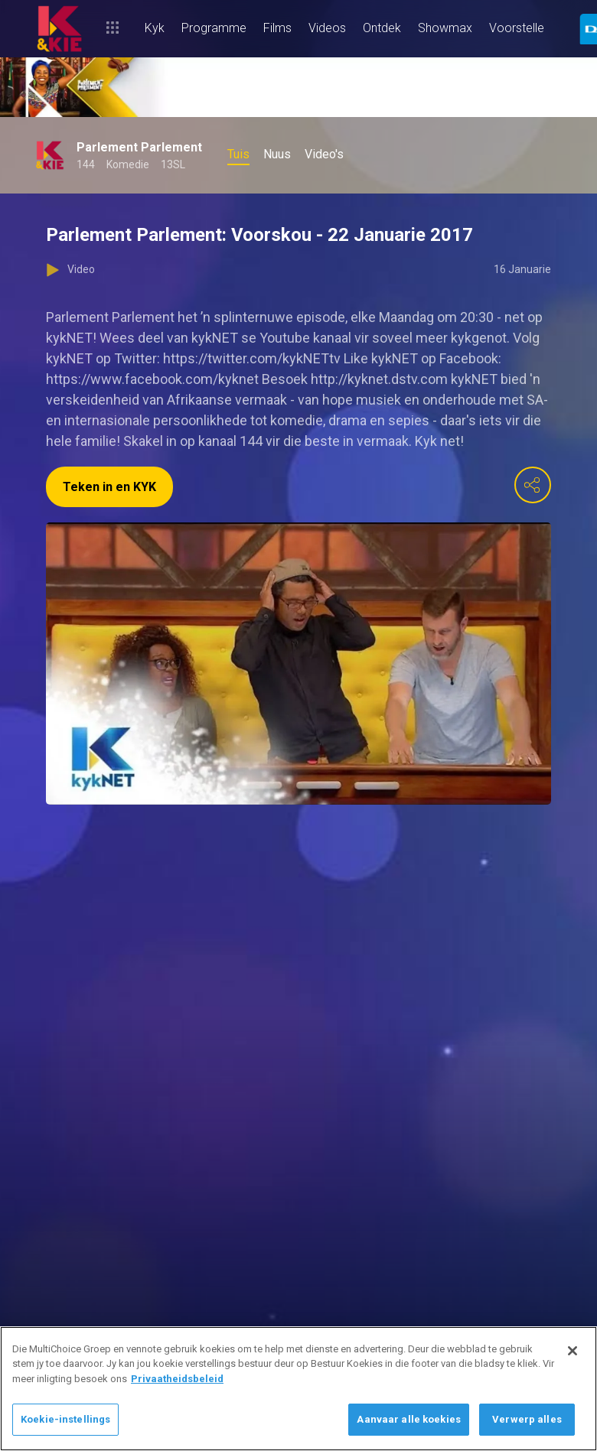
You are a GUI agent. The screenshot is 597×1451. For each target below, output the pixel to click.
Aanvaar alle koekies (409, 1419)
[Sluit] (572, 1351)
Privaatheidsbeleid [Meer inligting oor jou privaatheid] (177, 1378)
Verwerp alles (527, 1419)
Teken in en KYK (109, 487)
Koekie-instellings (65, 1419)
